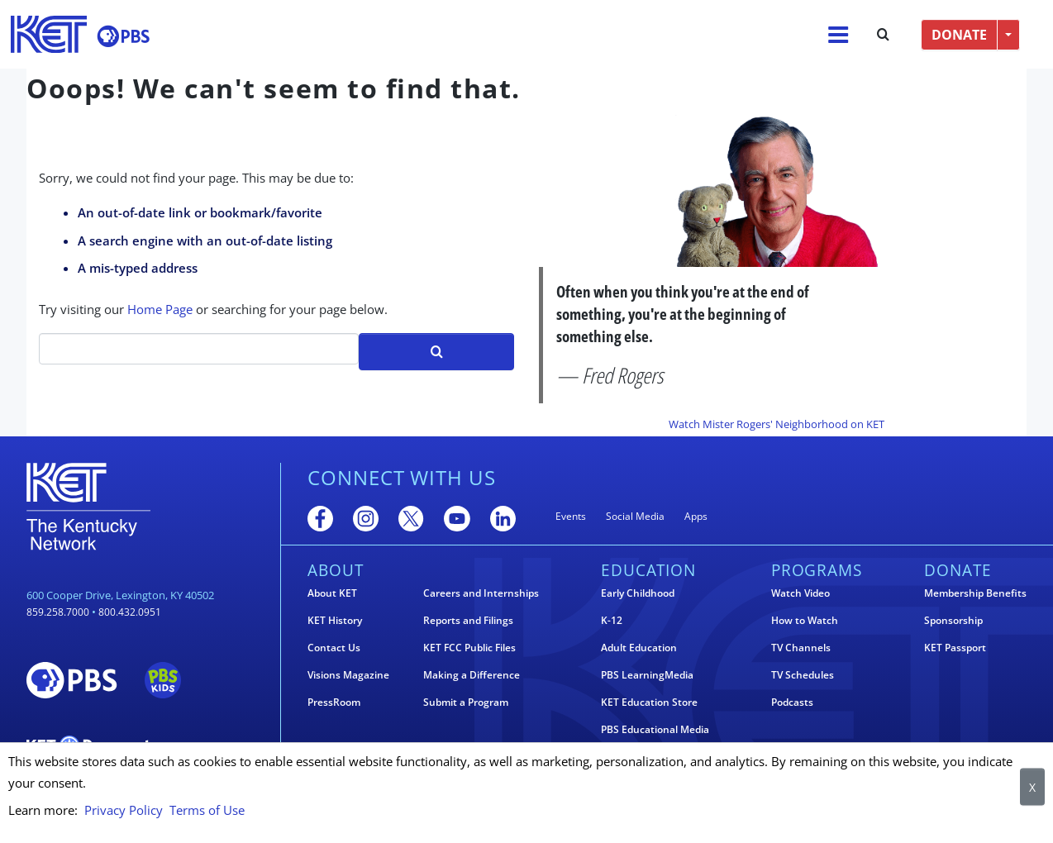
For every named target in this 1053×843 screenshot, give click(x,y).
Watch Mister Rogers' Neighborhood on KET (776, 424)
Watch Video (800, 593)
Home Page (160, 309)
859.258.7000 (57, 612)
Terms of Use (207, 810)
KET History (334, 620)
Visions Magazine (348, 675)
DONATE (959, 35)
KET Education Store (649, 702)
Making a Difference (471, 675)
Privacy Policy (123, 810)
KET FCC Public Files (469, 648)
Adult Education (639, 648)
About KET (332, 593)
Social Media (635, 516)
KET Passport (955, 648)
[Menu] (838, 35)
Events (570, 516)
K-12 (611, 620)
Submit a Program (465, 702)
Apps (696, 516)
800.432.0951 (129, 612)
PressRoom (333, 702)
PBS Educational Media (655, 729)
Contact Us (333, 648)
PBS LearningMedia (647, 675)
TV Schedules (802, 675)
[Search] (199, 348)
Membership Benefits (975, 593)
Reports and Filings (468, 620)
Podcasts (792, 702)
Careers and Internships (481, 593)
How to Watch (804, 620)
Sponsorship (953, 620)
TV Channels (801, 648)
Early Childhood (637, 593)
